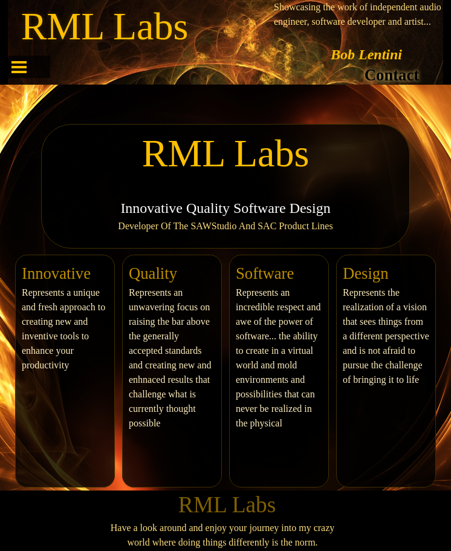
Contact (392, 75)
